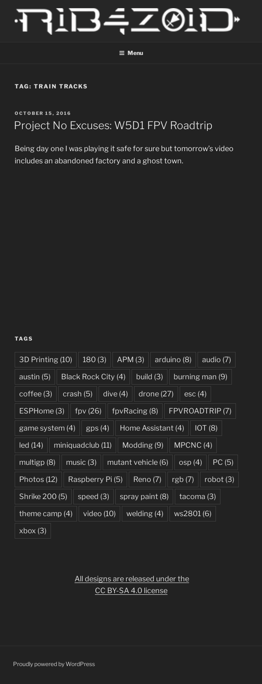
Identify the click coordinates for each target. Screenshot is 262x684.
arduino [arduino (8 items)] (173, 359)
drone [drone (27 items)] (156, 393)
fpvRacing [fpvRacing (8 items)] (135, 411)
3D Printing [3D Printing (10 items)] (45, 359)
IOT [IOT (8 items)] (206, 428)
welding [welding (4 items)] (144, 513)
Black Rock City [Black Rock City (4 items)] (93, 376)
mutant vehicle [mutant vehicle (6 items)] (137, 462)
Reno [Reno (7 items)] (147, 479)
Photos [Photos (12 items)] (38, 479)
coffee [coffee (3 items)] (35, 393)
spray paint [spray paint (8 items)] (144, 496)
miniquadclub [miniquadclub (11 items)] (83, 445)
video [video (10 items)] (99, 513)
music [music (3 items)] (81, 462)
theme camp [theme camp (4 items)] (46, 513)
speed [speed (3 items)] (93, 496)
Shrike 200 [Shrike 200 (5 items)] (43, 496)
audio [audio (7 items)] (216, 359)
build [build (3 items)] (149, 376)
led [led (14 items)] (31, 445)
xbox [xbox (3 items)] (32, 530)
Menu (131, 52)
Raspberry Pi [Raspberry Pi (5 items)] (95, 479)
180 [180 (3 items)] (94, 359)
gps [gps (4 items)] (97, 428)
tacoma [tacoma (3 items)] (197, 496)
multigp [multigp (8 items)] (37, 462)
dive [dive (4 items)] (115, 393)
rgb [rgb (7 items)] (183, 479)
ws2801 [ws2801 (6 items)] (192, 513)
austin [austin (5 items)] (35, 376)
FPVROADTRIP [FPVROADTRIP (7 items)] (200, 411)
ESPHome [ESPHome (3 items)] (41, 411)
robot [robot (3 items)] (219, 479)
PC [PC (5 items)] (223, 462)
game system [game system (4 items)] (47, 428)
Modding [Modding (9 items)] (142, 445)
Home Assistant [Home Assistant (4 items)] (152, 428)
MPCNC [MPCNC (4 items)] (193, 445)
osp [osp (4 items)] (190, 462)
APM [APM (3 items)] (130, 359)
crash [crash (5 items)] (77, 393)
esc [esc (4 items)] (195, 393)
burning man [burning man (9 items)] (200, 376)
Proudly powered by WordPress (54, 663)
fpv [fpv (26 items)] (88, 411)
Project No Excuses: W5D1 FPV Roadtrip (113, 125)
